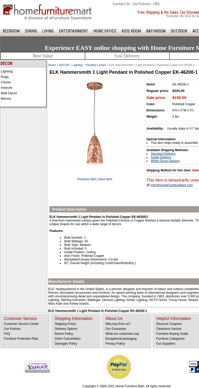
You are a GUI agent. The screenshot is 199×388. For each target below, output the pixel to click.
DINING (31, 31)
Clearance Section (169, 329)
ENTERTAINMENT (73, 31)
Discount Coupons (169, 324)
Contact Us (121, 4)
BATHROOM (156, 31)
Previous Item (86, 179)
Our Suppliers (165, 343)
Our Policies (142, 4)
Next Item (105, 179)
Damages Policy (66, 343)
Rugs (5, 77)
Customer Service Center (21, 324)
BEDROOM (11, 31)
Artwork (6, 88)
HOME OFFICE (104, 31)
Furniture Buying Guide (172, 334)
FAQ (156, 4)
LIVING (48, 31)
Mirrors (6, 99)
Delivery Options (66, 329)
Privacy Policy (115, 343)
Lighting (7, 71)
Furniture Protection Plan (21, 338)
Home (52, 64)
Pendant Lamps (96, 64)
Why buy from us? (118, 324)
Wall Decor (9, 93)
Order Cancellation (68, 338)
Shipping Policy (65, 324)
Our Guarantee (115, 329)
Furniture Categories (170, 338)
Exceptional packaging (121, 338)
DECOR (64, 64)
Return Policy (64, 334)
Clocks (6, 82)
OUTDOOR (179, 31)
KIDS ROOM (131, 31)
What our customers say (122, 334)
